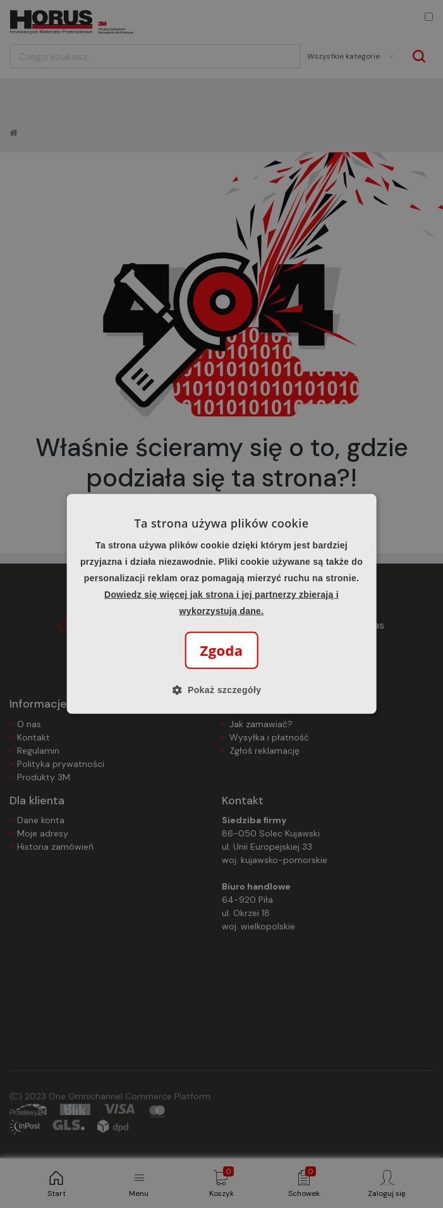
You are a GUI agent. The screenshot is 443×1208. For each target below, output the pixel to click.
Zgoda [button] (221, 650)
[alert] (221, 604)
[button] (222, 690)
